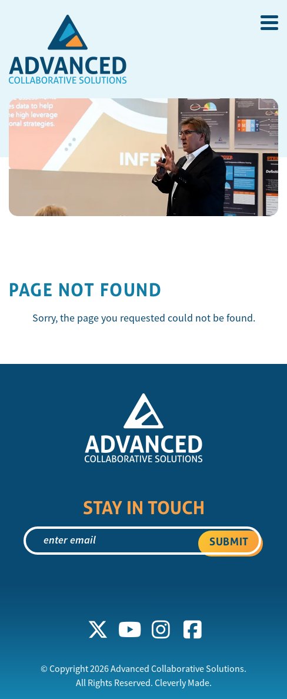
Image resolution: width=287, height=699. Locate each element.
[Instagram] (161, 630)
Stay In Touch (144, 507)
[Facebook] (193, 630)
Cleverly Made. (183, 683)
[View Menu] (269, 22)
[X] (98, 630)
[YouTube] (129, 630)
